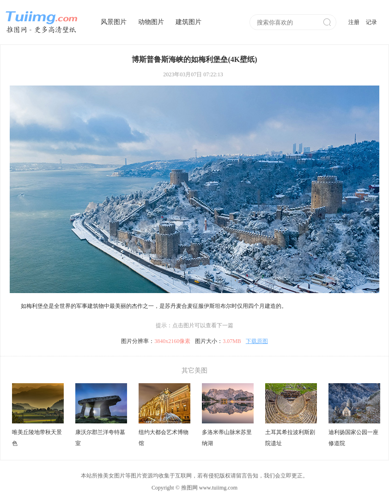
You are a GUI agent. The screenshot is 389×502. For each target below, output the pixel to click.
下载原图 (257, 341)
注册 (353, 22)
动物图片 (151, 21)
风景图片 (114, 21)
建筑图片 (188, 21)
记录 (371, 22)
